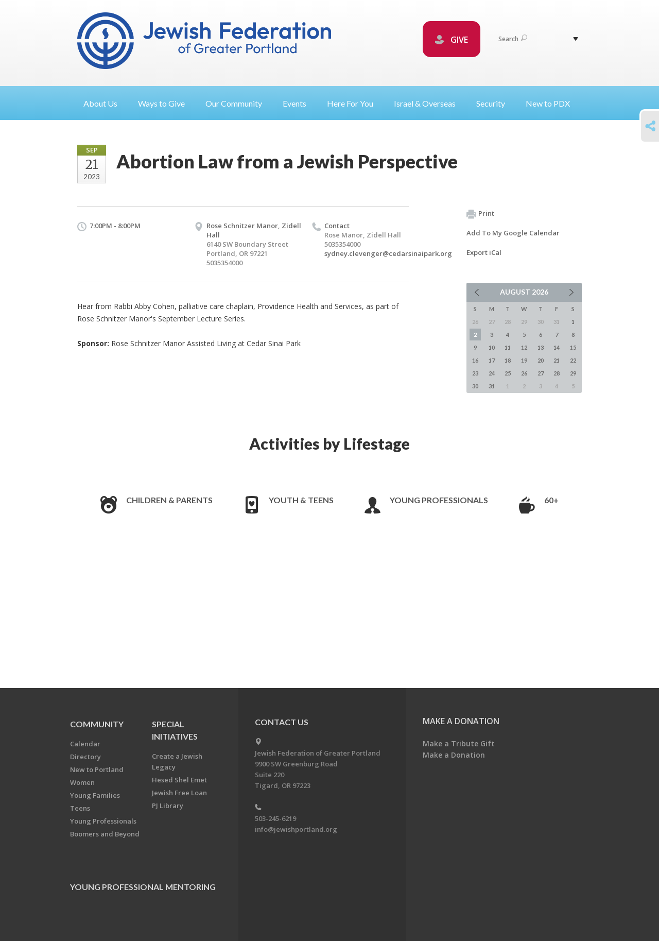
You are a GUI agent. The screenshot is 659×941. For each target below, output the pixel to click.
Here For (354, 103)
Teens (80, 808)
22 (573, 360)
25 (508, 373)
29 (573, 373)
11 (508, 347)
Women (82, 782)
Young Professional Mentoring (143, 887)
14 (556, 347)
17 (492, 360)
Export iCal (483, 252)
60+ (551, 500)
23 (475, 373)
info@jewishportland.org (296, 829)
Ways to (165, 103)
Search (512, 39)
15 (573, 347)
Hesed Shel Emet (179, 779)
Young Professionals (439, 500)
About (104, 103)
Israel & (429, 103)
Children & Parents (169, 500)
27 (540, 373)
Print (480, 214)
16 (475, 360)
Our (237, 103)
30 (475, 386)
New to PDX (548, 103)
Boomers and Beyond (105, 834)
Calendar (85, 743)
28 (556, 373)
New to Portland (97, 769)
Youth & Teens (301, 500)
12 (524, 347)
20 (540, 360)
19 (524, 360)
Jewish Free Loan (179, 792)
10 (492, 347)
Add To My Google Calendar (513, 232)
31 (492, 386)
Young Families (95, 795)
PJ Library (167, 805)
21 (556, 360)
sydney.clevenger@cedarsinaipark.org (388, 253)
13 (540, 347)
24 (492, 373)
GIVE (451, 40)
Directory (85, 756)
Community (97, 724)
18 (508, 360)
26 (524, 373)
